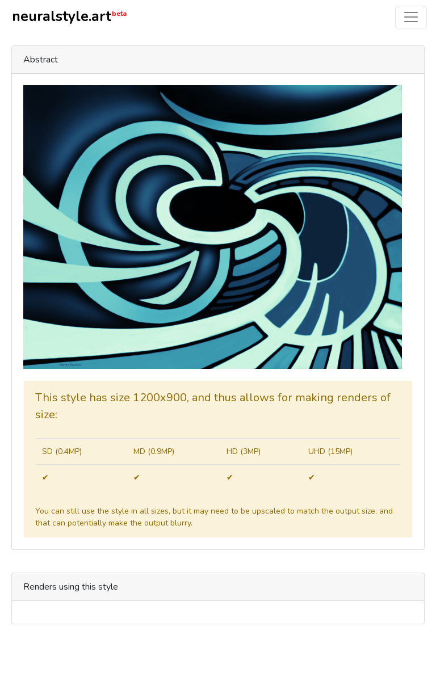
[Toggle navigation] (411, 17)
